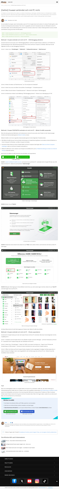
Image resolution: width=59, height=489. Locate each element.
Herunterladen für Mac (28, 411)
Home (2, 5)
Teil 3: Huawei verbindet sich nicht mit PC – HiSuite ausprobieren (15, 36)
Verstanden (50, 487)
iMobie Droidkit (21, 135)
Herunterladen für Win (11, 411)
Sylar (6, 20)
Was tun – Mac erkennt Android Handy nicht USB (13, 441)
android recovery (7, 5)
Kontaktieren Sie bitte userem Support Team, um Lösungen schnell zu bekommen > (38, 432)
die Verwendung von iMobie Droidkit (49, 390)
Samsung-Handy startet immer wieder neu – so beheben (15, 452)
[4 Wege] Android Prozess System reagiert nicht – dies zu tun (16, 445)
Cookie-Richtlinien (41, 487)
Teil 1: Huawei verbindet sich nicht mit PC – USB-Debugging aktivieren (16, 33)
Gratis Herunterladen (9, 157)
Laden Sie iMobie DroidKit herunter (13, 162)
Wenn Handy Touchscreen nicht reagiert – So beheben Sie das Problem (18, 448)
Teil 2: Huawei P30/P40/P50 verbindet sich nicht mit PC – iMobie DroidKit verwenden (19, 34)
